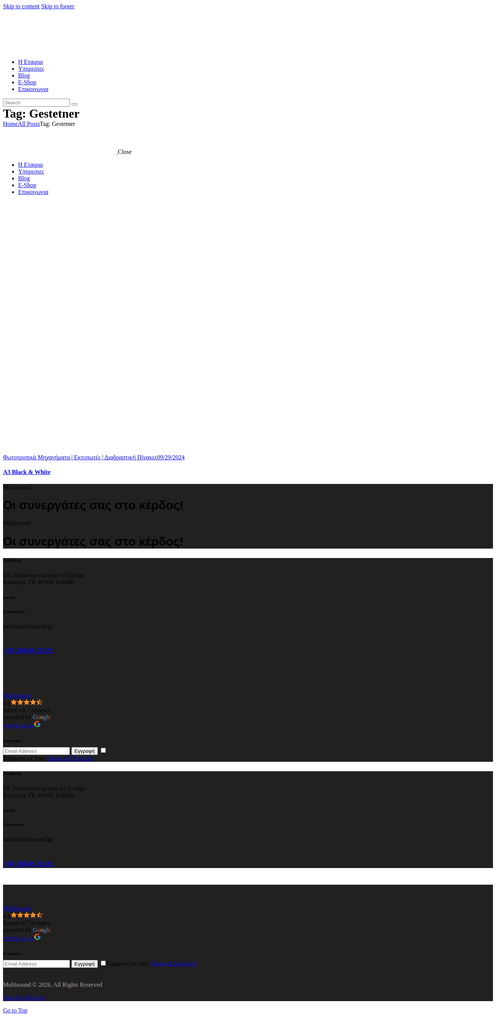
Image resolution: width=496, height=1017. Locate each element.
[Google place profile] (17, 695)
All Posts (29, 124)
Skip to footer (57, 6)
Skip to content (21, 6)
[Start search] (74, 104)
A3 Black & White (26, 472)
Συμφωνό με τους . (48, 758)
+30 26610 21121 (28, 650)
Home (10, 124)
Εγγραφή (84, 751)
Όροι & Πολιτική (24, 997)
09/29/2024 (171, 457)
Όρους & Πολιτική (70, 758)
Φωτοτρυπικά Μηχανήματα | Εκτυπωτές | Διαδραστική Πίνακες (80, 457)
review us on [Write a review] (22, 725)
